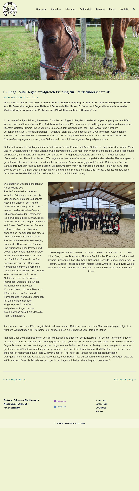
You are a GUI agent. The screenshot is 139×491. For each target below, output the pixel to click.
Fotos (112, 9)
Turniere (100, 9)
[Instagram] (59, 401)
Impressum (101, 400)
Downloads (101, 408)
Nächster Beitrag (125, 379)
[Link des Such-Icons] (134, 9)
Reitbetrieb (85, 9)
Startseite (41, 9)
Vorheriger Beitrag (14, 379)
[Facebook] (59, 407)
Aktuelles (56, 9)
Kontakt (124, 9)
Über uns (70, 9)
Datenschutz (101, 404)
